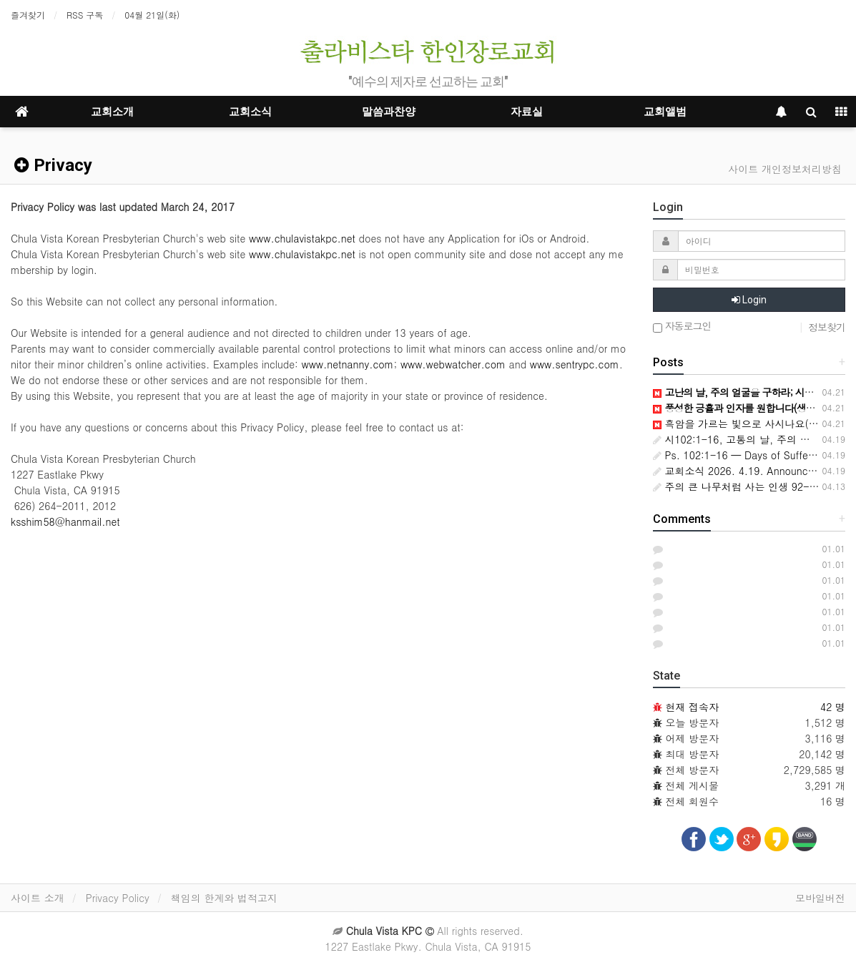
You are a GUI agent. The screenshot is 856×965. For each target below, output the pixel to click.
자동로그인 (682, 326)
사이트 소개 (37, 898)
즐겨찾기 (28, 15)
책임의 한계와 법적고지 (224, 898)
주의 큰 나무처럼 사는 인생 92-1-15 (742, 486)
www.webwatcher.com (453, 364)
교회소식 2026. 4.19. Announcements (747, 471)
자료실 (527, 111)
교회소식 (250, 111)
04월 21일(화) (151, 15)
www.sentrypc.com (574, 364)
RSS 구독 (85, 15)
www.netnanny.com (348, 364)
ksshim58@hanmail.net (65, 521)
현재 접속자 (692, 707)
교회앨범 (665, 111)
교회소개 (112, 111)
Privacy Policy (117, 898)
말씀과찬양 (388, 111)
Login (749, 299)
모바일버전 (820, 898)
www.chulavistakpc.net (302, 238)
